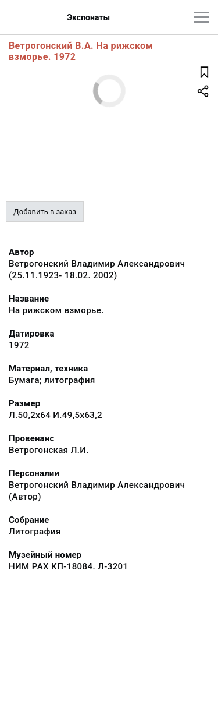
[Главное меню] (201, 17)
